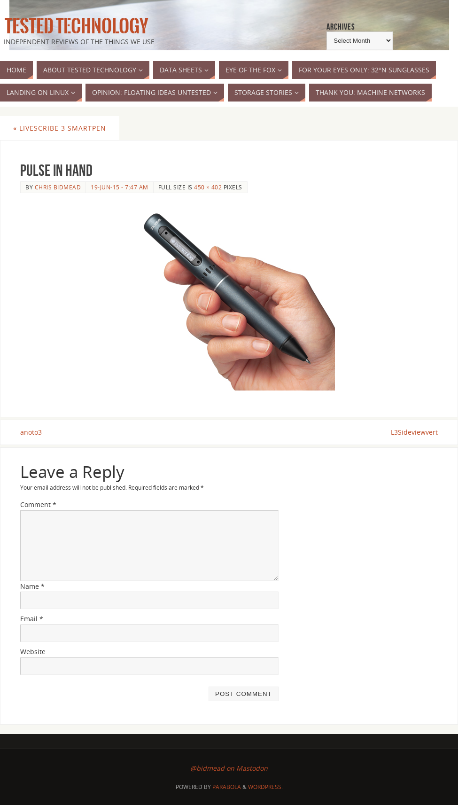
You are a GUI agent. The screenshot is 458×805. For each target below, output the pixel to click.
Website (33, 651)
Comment (38, 504)
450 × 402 (208, 187)
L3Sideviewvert (414, 432)
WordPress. (265, 787)
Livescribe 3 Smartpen (59, 128)
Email (31, 618)
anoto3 (31, 432)
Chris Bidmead (58, 187)
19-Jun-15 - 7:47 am (119, 187)
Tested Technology (74, 26)
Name (32, 586)
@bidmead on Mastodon (229, 768)
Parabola (226, 787)
